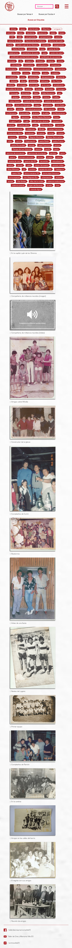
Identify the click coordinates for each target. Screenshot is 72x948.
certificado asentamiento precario (24, 57)
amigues (57, 29)
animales (10, 33)
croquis (36, 73)
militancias (31, 129)
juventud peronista (34, 109)
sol (24, 169)
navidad (23, 137)
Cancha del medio (56, 41)
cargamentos (59, 45)
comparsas (55, 65)
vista (57, 185)
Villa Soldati (21, 181)
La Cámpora (11, 113)
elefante (11, 85)
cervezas (11, 61)
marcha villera (23, 125)
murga (51, 133)
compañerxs (42, 65)
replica (10, 165)
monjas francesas (55, 129)
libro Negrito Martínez (41, 117)
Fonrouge (14, 93)
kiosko (61, 109)
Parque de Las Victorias (22, 149)
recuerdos (44, 161)
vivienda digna (35, 189)
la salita (46, 113)
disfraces (44, 81)
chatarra (29, 61)
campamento (31, 37)
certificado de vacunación (51, 57)
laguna (15, 117)
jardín (9, 105)
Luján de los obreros (41, 121)
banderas (30, 33)
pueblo (49, 157)
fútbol (36, 93)
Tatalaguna (59, 169)
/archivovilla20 (14, 943)
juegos (37, 105)
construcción (25, 69)
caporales (46, 45)
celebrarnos (13, 53)
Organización (30, 141)
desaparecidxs (47, 77)
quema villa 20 (30, 161)
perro (62, 153)
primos (40, 157)
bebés (53, 33)
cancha (58, 37)
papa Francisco (44, 145)
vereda (10, 181)
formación (26, 93)
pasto (56, 149)
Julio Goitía (60, 105)
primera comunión (26, 157)
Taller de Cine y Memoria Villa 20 (20, 936)
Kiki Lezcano (49, 109)
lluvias (56, 117)
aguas (22, 29)
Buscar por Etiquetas (36, 20)
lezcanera (25, 117)
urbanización (46, 177)
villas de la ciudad (36, 181)
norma (18, 141)
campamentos (45, 37)
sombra (32, 169)
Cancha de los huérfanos (35, 41)
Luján (26, 121)
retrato (20, 165)
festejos (39, 89)
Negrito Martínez (36, 137)
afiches (13, 29)
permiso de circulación (15, 153)
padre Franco (58, 141)
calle (19, 37)
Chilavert (40, 61)
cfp (20, 61)
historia (46, 97)
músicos (12, 137)
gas (59, 93)
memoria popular (15, 129)
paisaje (31, 145)
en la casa (46, 85)
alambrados (33, 29)
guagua (15, 97)
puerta (58, 157)
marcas (11, 125)
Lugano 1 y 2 (15, 121)
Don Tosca (57, 81)
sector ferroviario (41, 165)
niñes (10, 141)
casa (42, 49)
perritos (53, 153)
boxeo (62, 33)
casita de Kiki (53, 49)
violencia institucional (55, 181)
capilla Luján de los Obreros (27, 45)
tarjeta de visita (45, 169)
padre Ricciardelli (18, 145)
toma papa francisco (51, 173)
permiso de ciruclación (37, 153)
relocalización (57, 161)
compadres (28, 65)
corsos (26, 73)
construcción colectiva (43, 69)
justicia (19, 109)
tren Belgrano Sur (31, 177)
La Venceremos (59, 113)
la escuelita (24, 113)
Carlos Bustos (18, 49)
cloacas (51, 61)
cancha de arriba (15, 41)
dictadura (33, 81)
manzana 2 (57, 121)
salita (29, 165)
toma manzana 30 (32, 173)
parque (57, 145)
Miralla (41, 129)
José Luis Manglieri (23, 105)
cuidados (55, 73)
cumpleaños (11, 77)
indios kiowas (15, 101)
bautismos (42, 33)
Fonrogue (61, 89)
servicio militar (58, 165)
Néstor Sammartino (54, 137)
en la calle (34, 85)
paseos (38, 149)
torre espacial (14, 177)
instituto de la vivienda (53, 101)
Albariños (46, 29)
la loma (36, 113)
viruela (49, 185)
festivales (49, 89)
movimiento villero (15, 133)
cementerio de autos (30, 53)
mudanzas (30, 133)
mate (35, 125)
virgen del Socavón (35, 185)
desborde (61, 77)
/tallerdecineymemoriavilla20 (19, 930)
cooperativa (60, 69)
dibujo (23, 81)
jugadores (48, 105)
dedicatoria (33, 77)
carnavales (32, 49)
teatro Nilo (16, 173)
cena (44, 53)
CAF (12, 37)
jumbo (10, 109)
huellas (56, 97)
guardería (26, 97)
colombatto (16, 65)
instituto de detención (32, 101)
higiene (36, 97)
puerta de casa (15, 161)
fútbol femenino (48, 93)
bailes (20, 33)
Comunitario (11, 69)
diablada (14, 81)
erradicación (59, 85)
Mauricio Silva (46, 125)
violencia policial (18, 185)
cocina (60, 61)
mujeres (41, 133)
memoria (59, 125)
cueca (45, 73)
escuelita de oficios (14, 89)
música (60, 133)
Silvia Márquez (13, 169)
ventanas (59, 177)
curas (23, 77)
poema (12, 157)
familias (29, 89)
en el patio (22, 85)
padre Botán (44, 141)
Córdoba (16, 73)
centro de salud (57, 53)
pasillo (47, 149)
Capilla (9, 45)
